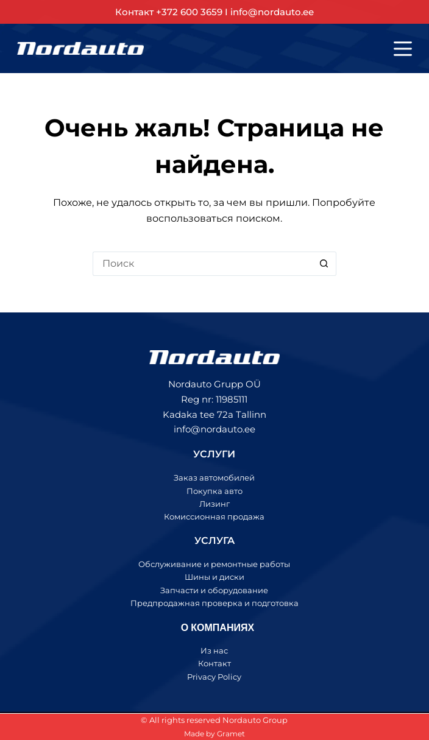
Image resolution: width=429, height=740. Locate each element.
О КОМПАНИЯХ (217, 627)
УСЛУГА (214, 540)
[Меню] (403, 49)
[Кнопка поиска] (324, 264)
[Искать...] (202, 264)
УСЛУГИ (214, 454)
